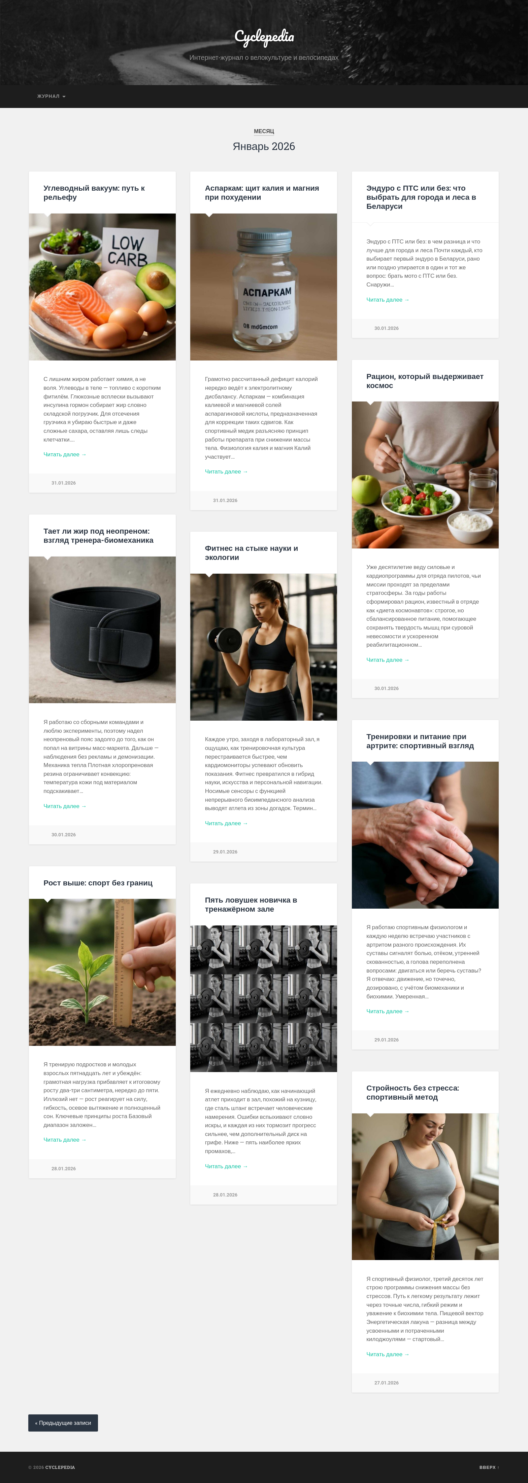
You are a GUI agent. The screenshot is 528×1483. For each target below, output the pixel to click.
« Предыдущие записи (63, 1423)
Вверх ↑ (490, 1467)
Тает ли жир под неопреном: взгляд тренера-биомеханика (98, 535)
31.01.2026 (64, 483)
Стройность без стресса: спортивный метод (412, 1092)
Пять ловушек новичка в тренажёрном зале (251, 904)
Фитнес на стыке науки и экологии (251, 552)
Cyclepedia (264, 35)
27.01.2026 (386, 1383)
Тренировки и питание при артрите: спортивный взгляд (420, 740)
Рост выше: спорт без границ (98, 882)
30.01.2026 (386, 328)
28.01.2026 (64, 1169)
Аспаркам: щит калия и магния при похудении (262, 192)
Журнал (48, 96)
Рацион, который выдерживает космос (425, 380)
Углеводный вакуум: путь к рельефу (94, 192)
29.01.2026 (225, 852)
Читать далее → (65, 454)
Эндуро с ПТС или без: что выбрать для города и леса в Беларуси (421, 197)
